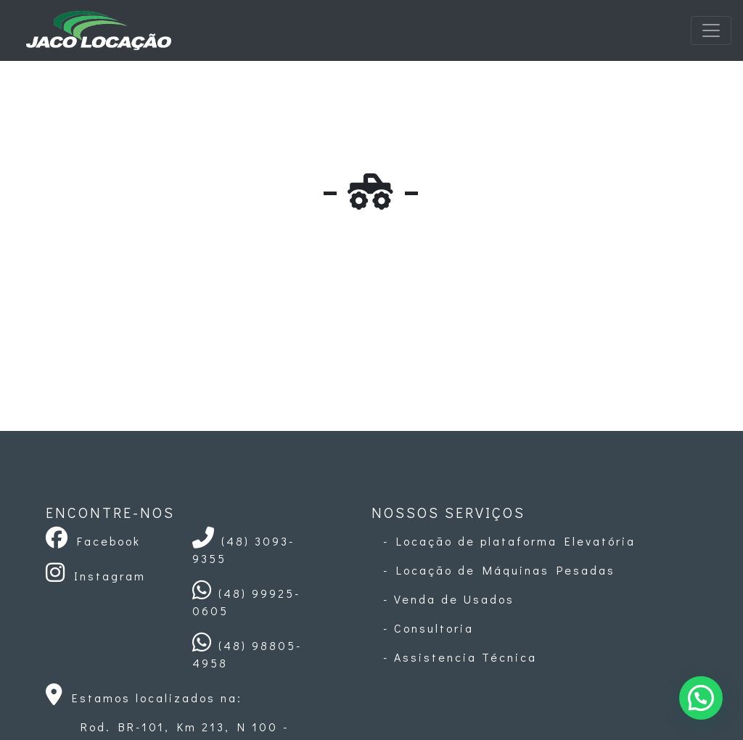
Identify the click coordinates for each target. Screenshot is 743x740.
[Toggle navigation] (711, 30)
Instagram (96, 575)
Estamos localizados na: (144, 697)
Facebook (93, 540)
